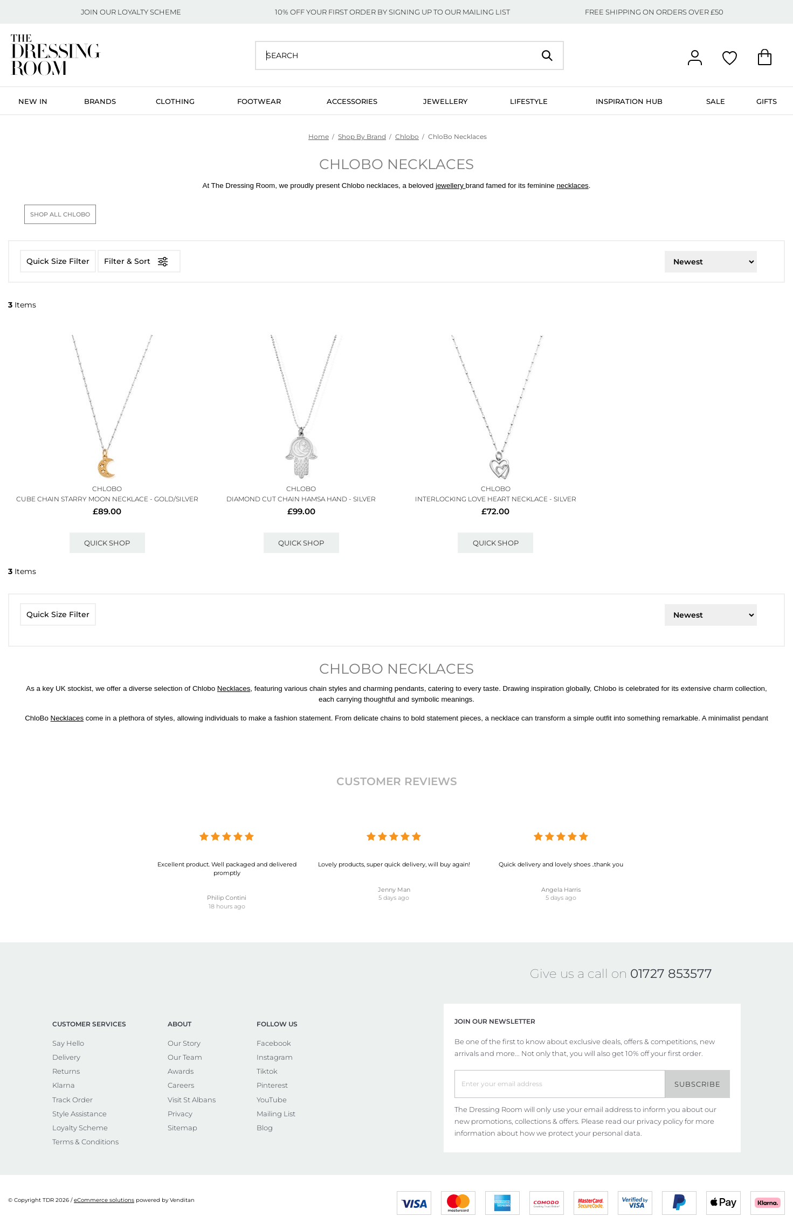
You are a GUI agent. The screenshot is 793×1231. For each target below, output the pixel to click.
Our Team (185, 1057)
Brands (100, 101)
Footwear (259, 101)
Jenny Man (394, 889)
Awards (181, 1071)
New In (32, 101)
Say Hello (68, 1043)
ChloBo (107, 489)
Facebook (274, 1043)
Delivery (66, 1057)
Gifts (766, 101)
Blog (265, 1127)
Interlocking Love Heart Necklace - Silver (495, 499)
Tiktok (267, 1071)
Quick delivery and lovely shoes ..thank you (561, 864)
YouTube (272, 1099)
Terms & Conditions (85, 1141)
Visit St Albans (192, 1099)
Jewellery (445, 101)
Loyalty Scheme (80, 1127)
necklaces (572, 185)
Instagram (275, 1057)
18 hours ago (227, 906)
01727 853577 (671, 973)
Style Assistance (79, 1113)
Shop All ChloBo (60, 214)
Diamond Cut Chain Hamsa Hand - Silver (301, 499)
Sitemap (182, 1127)
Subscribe (697, 1084)
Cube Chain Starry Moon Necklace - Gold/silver (107, 499)
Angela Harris (561, 889)
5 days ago (393, 897)
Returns (66, 1071)
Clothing (175, 101)
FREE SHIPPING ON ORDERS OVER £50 (654, 12)
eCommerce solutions (104, 1200)
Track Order (72, 1099)
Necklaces (233, 688)
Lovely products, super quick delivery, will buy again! (394, 864)
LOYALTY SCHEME (149, 12)
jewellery (451, 185)
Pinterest (272, 1085)
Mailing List (276, 1113)
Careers (181, 1085)
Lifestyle (529, 101)
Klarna (63, 1085)
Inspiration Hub (629, 101)
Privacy (180, 1113)
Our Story (184, 1043)
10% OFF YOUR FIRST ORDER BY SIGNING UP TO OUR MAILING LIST (392, 12)
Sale (715, 101)
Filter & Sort (139, 261)
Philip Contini (226, 897)
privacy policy (660, 1121)
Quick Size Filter (57, 261)
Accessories (352, 101)
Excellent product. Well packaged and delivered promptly (226, 868)
